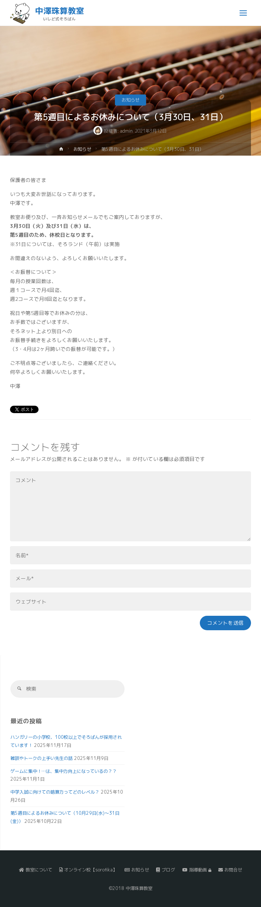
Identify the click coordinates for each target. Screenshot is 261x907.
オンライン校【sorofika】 (88, 870)
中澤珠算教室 (59, 10)
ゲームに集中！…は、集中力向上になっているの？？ (63, 771)
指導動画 (196, 870)
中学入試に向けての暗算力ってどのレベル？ (54, 792)
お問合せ (230, 870)
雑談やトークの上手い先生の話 (41, 758)
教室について (35, 870)
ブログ (165, 870)
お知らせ (130, 100)
